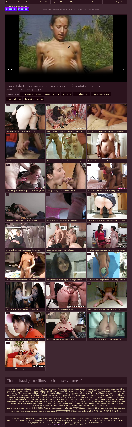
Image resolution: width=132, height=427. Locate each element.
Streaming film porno (62, 423)
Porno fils (47, 403)
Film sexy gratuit (63, 393)
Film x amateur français (17, 6)
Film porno (85, 393)
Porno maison (90, 389)
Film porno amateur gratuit (75, 399)
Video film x (35, 395)
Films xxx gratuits (46, 423)
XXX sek (117, 411)
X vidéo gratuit (74, 397)
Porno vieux (100, 389)
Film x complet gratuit (22, 420)
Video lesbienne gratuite (73, 391)
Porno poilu (113, 395)
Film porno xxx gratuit (39, 420)
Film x (10, 397)
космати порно (13, 408)
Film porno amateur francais (58, 397)
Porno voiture (89, 403)
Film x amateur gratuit (76, 389)
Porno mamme (102, 395)
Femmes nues (106, 401)
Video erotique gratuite (102, 391)
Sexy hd (20, 2)
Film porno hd (35, 391)
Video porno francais (22, 399)
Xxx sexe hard (84, 2)
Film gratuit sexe (73, 420)
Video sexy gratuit (118, 401)
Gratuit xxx (72, 401)
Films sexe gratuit (107, 399)
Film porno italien (65, 395)
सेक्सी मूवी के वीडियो (63, 411)
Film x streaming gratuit (38, 401)
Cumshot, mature (118, 2)
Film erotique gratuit (56, 399)
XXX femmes (61, 401)
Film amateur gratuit (61, 418)
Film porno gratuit (79, 395)
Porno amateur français (39, 399)
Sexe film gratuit (31, 418)
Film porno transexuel (106, 397)
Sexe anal (107, 2)
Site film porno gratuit (89, 397)
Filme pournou (98, 418)
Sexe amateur (48, 405)
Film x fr (121, 395)
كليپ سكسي (86, 411)
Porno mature (12, 393)
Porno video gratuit (23, 395)
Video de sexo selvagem (46, 411)
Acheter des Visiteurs (76, 425)
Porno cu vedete (49, 408)
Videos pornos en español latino (105, 408)
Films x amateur (112, 389)
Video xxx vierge (22, 401)
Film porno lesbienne (33, 389)
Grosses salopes (99, 420)
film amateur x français (33, 99)
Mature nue (94, 393)
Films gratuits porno (49, 389)
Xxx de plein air (14, 99)
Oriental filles (44, 2)
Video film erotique (49, 393)
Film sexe (37, 393)
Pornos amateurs (16, 403)
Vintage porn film (35, 405)
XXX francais (95, 401)
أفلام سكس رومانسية (64, 408)
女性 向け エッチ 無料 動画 (103, 411)
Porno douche (62, 389)
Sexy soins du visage (100, 94)
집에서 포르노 (37, 408)
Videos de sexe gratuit (16, 418)
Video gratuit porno (56, 391)
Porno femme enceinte (49, 395)
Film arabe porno (83, 401)
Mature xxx (64, 2)
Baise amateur (11, 2)
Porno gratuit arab (86, 420)
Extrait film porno (97, 423)
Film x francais (87, 391)
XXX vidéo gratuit (113, 420)
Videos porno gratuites (22, 397)
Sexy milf (55, 2)
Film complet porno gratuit (33, 403)
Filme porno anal (118, 391)
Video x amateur (100, 403)
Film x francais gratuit (16, 389)
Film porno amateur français (109, 393)
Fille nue (73, 418)
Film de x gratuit (22, 391)
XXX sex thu (75, 411)
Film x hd (44, 391)
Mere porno (119, 399)
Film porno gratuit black (77, 405)
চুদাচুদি (75, 408)
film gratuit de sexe (61, 405)
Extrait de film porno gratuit (97, 405)
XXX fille (51, 401)
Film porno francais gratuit (80, 423)
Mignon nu (74, 2)
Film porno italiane (86, 408)
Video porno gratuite (92, 399)
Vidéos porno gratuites (59, 403)
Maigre (56, 94)
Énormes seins (96, 2)
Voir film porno (112, 403)
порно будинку (25, 408)
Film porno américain (25, 393)
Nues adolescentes (32, 2)
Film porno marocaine (39, 397)
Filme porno (11, 401)
